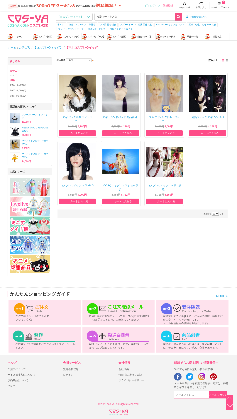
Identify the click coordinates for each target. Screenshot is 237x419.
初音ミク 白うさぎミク (121, 29)
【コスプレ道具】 (118, 36)
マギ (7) (13, 75)
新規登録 (168, 5)
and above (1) (19, 96)
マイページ (184, 7)
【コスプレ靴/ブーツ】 (93, 36)
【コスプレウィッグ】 (69, 36)
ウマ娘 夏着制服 (108, 24)
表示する (208, 214)
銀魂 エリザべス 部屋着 (82, 24)
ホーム (20, 36)
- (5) (18, 85)
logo (28, 20)
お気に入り (201, 7)
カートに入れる (79, 133)
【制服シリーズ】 (143, 36)
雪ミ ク (61, 24)
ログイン (155, 5)
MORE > (222, 296)
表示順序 (61, 60)
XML (118, 411)
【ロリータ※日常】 (168, 36)
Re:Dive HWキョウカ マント (170, 24)
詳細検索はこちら (198, 17)
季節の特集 (192, 36)
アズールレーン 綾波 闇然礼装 (136, 24)
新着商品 (217, 36)
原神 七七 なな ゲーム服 (202, 24)
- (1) (18, 90)
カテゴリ (25, 47)
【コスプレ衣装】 (44, 36)
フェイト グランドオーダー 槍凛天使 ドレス (81, 29)
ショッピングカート (219, 7)
